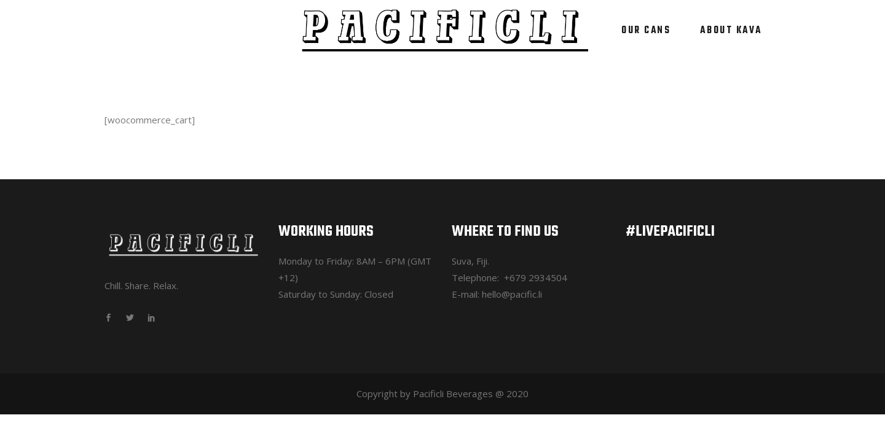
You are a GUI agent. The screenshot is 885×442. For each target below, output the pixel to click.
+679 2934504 (535, 277)
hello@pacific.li (512, 294)
